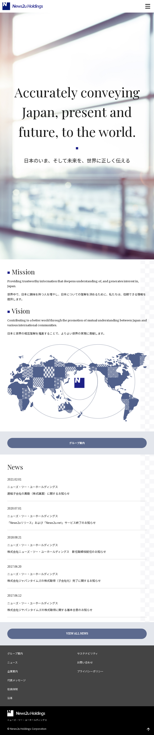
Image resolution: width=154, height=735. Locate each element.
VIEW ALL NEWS (77, 633)
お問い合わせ (85, 662)
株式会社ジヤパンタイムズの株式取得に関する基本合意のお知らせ (49, 610)
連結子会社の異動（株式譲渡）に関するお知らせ (38, 493)
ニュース (12, 662)
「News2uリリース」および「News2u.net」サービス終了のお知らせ (51, 523)
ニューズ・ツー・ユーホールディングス (32, 487)
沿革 (10, 698)
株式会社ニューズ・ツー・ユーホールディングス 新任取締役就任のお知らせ (56, 552)
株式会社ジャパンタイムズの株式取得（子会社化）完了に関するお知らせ (54, 581)
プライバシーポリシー (90, 671)
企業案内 (12, 671)
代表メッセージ (16, 680)
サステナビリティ (87, 653)
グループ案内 (77, 443)
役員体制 (12, 689)
